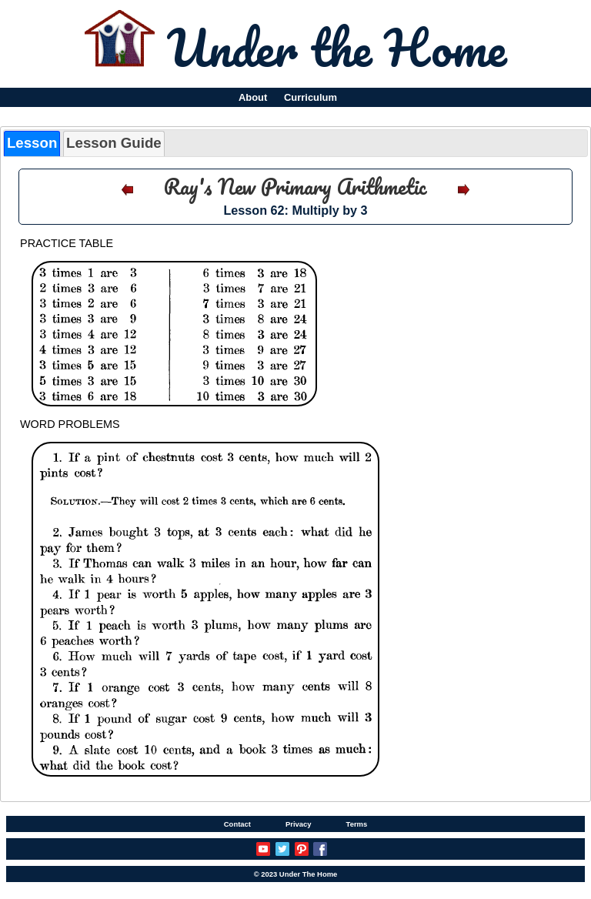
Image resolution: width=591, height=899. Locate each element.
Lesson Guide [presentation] (114, 143)
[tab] (32, 143)
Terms (357, 824)
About (253, 97)
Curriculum (310, 97)
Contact (237, 824)
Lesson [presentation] (32, 143)
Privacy (298, 824)
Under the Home (336, 47)
